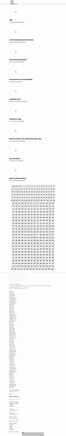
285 (50, 237)
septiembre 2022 (13, 354)
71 (14, 197)
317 (19, 246)
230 (53, 226)
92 (21, 200)
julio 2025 (11, 305)
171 (44, 214)
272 (53, 234)
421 (38, 266)
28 (41, 189)
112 (34, 203)
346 (22, 252)
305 (25, 243)
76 (27, 197)
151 (25, 212)
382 (47, 257)
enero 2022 (11, 365)
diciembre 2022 (12, 350)
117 (50, 203)
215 (50, 223)
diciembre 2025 (12, 298)
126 (34, 206)
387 (19, 260)
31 (49, 189)
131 (50, 206)
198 (41, 220)
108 (22, 203)
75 (24, 197)
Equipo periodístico (14, 396)
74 (22, 197)
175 (13, 217)
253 (38, 232)
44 (36, 192)
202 (53, 220)
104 (54, 200)
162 (16, 214)
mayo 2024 (11, 325)
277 (25, 237)
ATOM (17, 431)
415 (19, 266)
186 (47, 217)
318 (22, 246)
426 (53, 266)
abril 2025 (11, 310)
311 (44, 243)
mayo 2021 (11, 377)
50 (51, 192)
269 (44, 234)
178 (22, 217)
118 (53, 203)
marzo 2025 (12, 311)
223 (31, 226)
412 (53, 263)
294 (34, 240)
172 (47, 214)
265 (31, 234)
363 (31, 254)
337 (38, 249)
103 (51, 200)
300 (53, 240)
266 (34, 234)
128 (41, 206)
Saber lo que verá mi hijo (14, 158)
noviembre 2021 (12, 368)
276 (22, 237)
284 (47, 237)
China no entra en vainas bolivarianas (18, 59)
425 (50, 266)
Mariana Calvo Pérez (16, 42)
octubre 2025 (12, 301)
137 (25, 209)
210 (34, 223)
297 (44, 240)
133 (13, 209)
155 (38, 212)
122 (22, 206)
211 (38, 223)
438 (46, 269)
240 (41, 229)
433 (30, 269)
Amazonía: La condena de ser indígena (17, 178)
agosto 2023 (12, 338)
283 (44, 237)
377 (31, 257)
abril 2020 (11, 387)
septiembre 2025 (13, 302)
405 (31, 263)
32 (51, 189)
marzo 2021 (12, 380)
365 (38, 254)
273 (13, 237)
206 (22, 223)
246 (16, 232)
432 (27, 269)
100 (41, 200)
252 (34, 232)
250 (28, 232)
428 (15, 269)
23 (29, 189)
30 (46, 189)
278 (28, 237)
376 (28, 257)
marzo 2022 (12, 363)
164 (22, 214)
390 (28, 260)
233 (19, 229)
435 (37, 269)
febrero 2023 (12, 347)
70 (12, 197)
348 (28, 252)
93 (24, 200)
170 (41, 214)
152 (28, 212)
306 (28, 243)
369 (50, 254)
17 (14, 189)
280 (34, 237)
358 (16, 254)
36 (17, 192)
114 (41, 203)
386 (16, 260)
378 (34, 257)
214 (47, 223)
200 (47, 220)
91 (19, 200)
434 (34, 269)
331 (19, 249)
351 (38, 252)
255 (44, 232)
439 (49, 269)
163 (19, 214)
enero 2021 (11, 383)
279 (31, 237)
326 (47, 246)
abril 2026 (11, 292)
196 (34, 220)
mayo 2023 (11, 343)
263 (25, 234)
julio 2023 (11, 340)
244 (53, 229)
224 (34, 226)
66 (46, 194)
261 (19, 234)
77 (29, 197)
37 (19, 192)
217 (13, 226)
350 (34, 252)
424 (47, 266)
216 (53, 223)
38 (22, 192)
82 (41, 197)
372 (16, 257)
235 (25, 229)
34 (12, 192)
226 (41, 226)
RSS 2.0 (13, 431)
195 (31, 220)
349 (31, 252)
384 (53, 257)
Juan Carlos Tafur (15, 62)
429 (18, 269)
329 (13, 249)
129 (44, 206)
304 (22, 243)
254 (41, 232)
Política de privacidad (14, 402)
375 (25, 257)
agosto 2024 (12, 321)
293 (31, 240)
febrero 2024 (12, 330)
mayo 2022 (11, 360)
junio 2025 (11, 307)
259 (13, 234)
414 (16, 266)
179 (25, 217)
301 (13, 243)
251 (31, 232)
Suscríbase (11, 406)
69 (53, 194)
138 (28, 209)
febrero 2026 (12, 295)
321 (31, 246)
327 (50, 246)
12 (46, 186)
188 (53, 217)
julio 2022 (11, 357)
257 (50, 232)
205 (19, 223)
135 (19, 209)
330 (16, 249)
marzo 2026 (12, 294)
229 (50, 226)
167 (31, 214)
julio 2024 (11, 322)
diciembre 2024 (12, 315)
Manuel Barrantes (15, 22)
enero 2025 (11, 314)
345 (19, 252)
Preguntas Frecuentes (14, 403)
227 (44, 226)
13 (49, 186)
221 (25, 226)
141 (38, 209)
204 (16, 223)
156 (41, 212)
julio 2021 (11, 374)
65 (44, 194)
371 (13, 257)
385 (13, 260)
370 (53, 254)
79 (34, 197)
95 (29, 200)
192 (22, 220)
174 (53, 214)
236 (28, 229)
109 (25, 203)
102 (48, 200)
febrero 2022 (12, 364)
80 (36, 197)
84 (46, 197)
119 (13, 206)
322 (34, 246)
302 (16, 243)
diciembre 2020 (12, 384)
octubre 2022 (12, 353)
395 (44, 260)
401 (19, 263)
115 (44, 203)
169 (38, 214)
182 (34, 217)
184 (41, 217)
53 (14, 194)
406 (34, 263)
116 (47, 203)
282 (41, 237)
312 (47, 243)
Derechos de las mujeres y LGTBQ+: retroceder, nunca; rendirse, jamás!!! (25, 139)
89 (14, 200)
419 (31, 266)
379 (38, 257)
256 (47, 232)
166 (28, 214)
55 (19, 194)
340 (47, 249)
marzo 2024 (12, 328)
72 (17, 197)
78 (31, 197)
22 (27, 189)
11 (44, 186)
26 (36, 189)
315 (13, 246)
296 (41, 240)
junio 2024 (11, 324)
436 (40, 269)
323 (38, 246)
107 (19, 203)
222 (28, 226)
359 (19, 254)
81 (39, 197)
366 (41, 254)
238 (34, 229)
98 (36, 200)
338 (41, 249)
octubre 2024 (12, 318)
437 (43, 269)
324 (41, 246)
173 (50, 214)
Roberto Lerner (14, 160)
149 (19, 212)
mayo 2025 (11, 308)
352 (41, 252)
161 (13, 214)
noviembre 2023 (12, 334)
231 (13, 229)
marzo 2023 (12, 345)
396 (47, 260)
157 (44, 212)
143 (44, 209)
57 (24, 194)
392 (34, 260)
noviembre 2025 (12, 300)
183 (38, 217)
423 (44, 266)
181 (31, 217)
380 (41, 257)
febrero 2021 (12, 381)
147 (13, 212)
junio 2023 (11, 341)
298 (47, 240)
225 (38, 226)
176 (16, 217)
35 (14, 192)
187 (50, 217)
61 (34, 194)
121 (19, 206)
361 (25, 254)
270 (47, 234)
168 (34, 214)
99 (38, 200)
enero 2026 (11, 297)
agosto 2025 (12, 304)
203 (13, 223)
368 (47, 254)
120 (16, 206)
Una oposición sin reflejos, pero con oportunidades (20, 79)
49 (49, 192)
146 (53, 209)
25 (34, 189)
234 (22, 229)
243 (50, 229)
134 (16, 209)
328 (53, 246)
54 (17, 194)
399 (13, 263)
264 (28, 234)
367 (44, 254)
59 (29, 194)
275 (19, 237)
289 (19, 240)
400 (16, 263)
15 (54, 186)
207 (25, 223)
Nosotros (11, 404)
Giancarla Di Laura (15, 141)
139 (31, 209)
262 (22, 234)
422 (41, 266)
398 (53, 260)
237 (31, 229)
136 (22, 209)
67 (49, 194)
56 (22, 194)
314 (53, 243)
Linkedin (11, 427)
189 (13, 220)
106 (16, 203)
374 (22, 257)
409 (44, 263)
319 (25, 246)
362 (28, 254)
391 (31, 260)
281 (38, 237)
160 (53, 212)
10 (41, 186)
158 (47, 212)
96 (31, 200)
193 (25, 220)
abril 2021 (11, 378)
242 (47, 229)
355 (50, 252)
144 (47, 209)
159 (50, 212)
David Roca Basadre (15, 180)
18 (17, 189)
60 (31, 194)
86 (51, 197)
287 (13, 240)
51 (53, 192)
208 (28, 223)
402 (22, 263)
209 (31, 223)
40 (27, 192)
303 (19, 243)
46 (41, 192)
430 (21, 269)
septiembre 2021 (13, 371)
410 (47, 263)
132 (53, 206)
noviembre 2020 (12, 385)
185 (44, 217)
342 (53, 249)
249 (25, 232)
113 (38, 203)
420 (34, 266)
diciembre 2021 (12, 367)
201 (50, 220)
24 (31, 189)
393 (38, 260)
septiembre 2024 (13, 320)
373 (19, 257)
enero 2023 (11, 348)
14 (51, 186)
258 (53, 232)
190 (16, 220)
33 (53, 189)
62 (36, 194)
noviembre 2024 (12, 317)
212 (41, 223)
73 (19, 197)
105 (13, 203)
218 (16, 226)
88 (12, 200)
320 (28, 246)
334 (28, 249)
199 (44, 220)
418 (28, 266)
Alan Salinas (14, 81)
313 (50, 243)
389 (25, 260)
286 (53, 237)
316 (16, 246)
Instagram (11, 429)
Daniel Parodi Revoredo (16, 101)
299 (50, 240)
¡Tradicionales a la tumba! (15, 119)
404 (28, 263)
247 (19, 232)
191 (19, 220)
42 (31, 192)
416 (22, 266)
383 (50, 257)
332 (22, 249)
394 (41, 260)
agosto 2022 (12, 355)
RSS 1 (10, 431)
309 (38, 243)
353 (44, 252)
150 (22, 212)
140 (34, 209)
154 (34, 212)
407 (38, 263)
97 (34, 200)
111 (31, 203)
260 (16, 234)
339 (44, 249)
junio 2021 (11, 375)
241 (44, 229)
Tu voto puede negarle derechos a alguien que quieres (21, 40)
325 (44, 246)
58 (27, 194)
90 (16, 200)
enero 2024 (11, 331)
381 (44, 257)
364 (34, 254)
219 (19, 226)
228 (47, 226)
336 (34, 249)
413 (13, 266)
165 (25, 214)
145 (50, 209)
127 (38, 206)
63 (39, 194)
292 (28, 240)
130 (47, 206)
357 (13, 254)
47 (44, 192)
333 (25, 249)
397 (50, 260)
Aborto (10, 20)
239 (38, 229)
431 (24, 269)
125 (31, 206)
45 (39, 192)
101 (45, 200)
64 (41, 194)
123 (25, 206)
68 (51, 194)
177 (19, 217)
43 (34, 192)
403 (25, 263)
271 (50, 234)
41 (29, 192)
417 (25, 266)
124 (28, 206)
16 (12, 189)
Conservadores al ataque (15, 99)
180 (28, 217)
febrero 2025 (12, 312)
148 (16, 212)
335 (31, 249)
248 (22, 232)
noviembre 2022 (12, 351)
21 (24, 189)
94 (26, 200)
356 (53, 252)
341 (50, 249)
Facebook (11, 425)
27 (39, 189)
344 (16, 252)
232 (16, 229)
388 (22, 260)
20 (22, 189)
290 (22, 240)
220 (22, 226)
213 (44, 223)
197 (38, 220)
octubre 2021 (12, 370)
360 (22, 254)
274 (16, 237)
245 (13, 232)
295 (38, 240)
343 (13, 252)
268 (41, 234)
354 (47, 252)
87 (53, 197)
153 (31, 212)
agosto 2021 (12, 373)
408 (41, 263)
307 (31, 243)
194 (28, 220)
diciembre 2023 (12, 332)
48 (46, 192)
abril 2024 (11, 327)
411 (50, 263)
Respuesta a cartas (13, 421)
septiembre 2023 (13, 337)
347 (25, 252)
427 (12, 269)
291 (25, 240)
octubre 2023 (12, 335)
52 (12, 194)
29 (44, 189)
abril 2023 (11, 344)
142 (41, 209)
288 (16, 240)
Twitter (10, 426)
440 (52, 269)
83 (44, 197)
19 (19, 189)
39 (24, 192)
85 (49, 197)
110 (28, 203)
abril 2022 (11, 361)
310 (41, 243)
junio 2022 (11, 358)
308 (34, 243)
